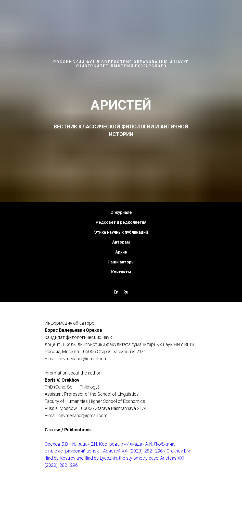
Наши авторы (121, 262)
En (116, 292)
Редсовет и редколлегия (121, 222)
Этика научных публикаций (121, 232)
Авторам (121, 242)
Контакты (121, 272)
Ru (125, 292)
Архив (121, 252)
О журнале (121, 212)
